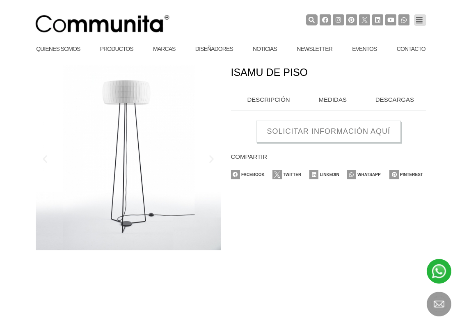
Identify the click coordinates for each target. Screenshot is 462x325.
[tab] (266, 100)
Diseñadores (214, 49)
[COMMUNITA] (102, 23)
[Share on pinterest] (407, 175)
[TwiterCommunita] (364, 19)
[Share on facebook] (249, 175)
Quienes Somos (58, 49)
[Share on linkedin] (328, 175)
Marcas (164, 49)
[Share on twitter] (289, 175)
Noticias (265, 49)
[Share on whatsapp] (367, 175)
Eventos (364, 49)
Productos (116, 49)
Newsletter (314, 49)
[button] (45, 159)
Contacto (411, 49)
